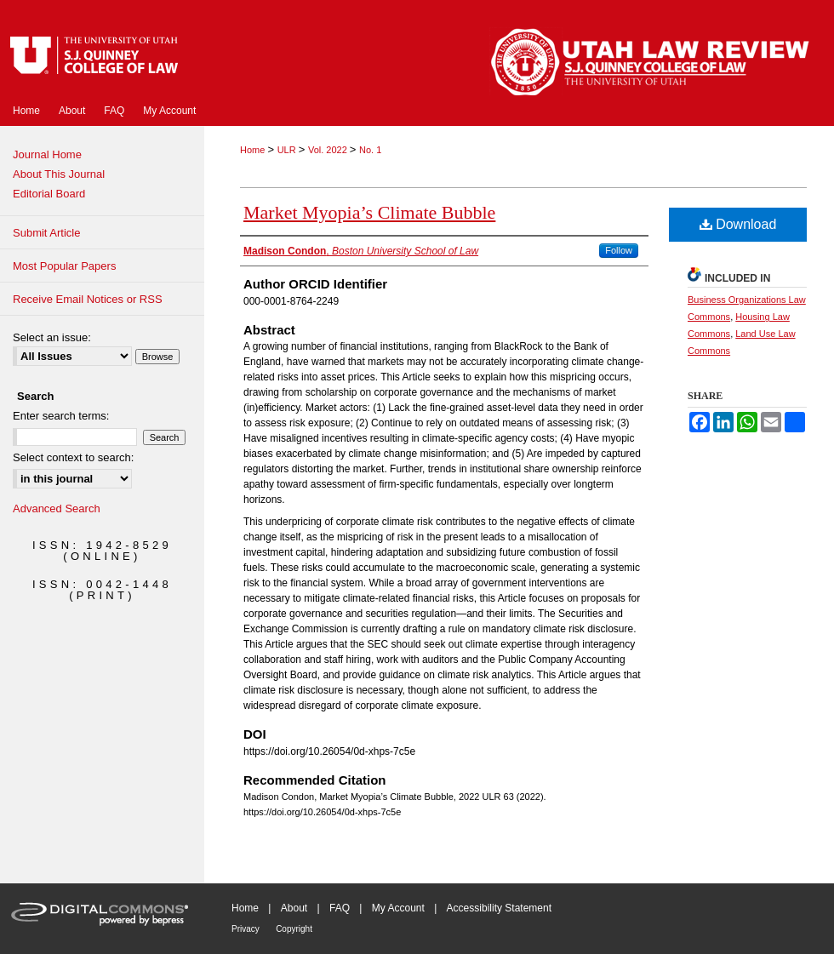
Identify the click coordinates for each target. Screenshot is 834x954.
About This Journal (59, 174)
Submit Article (46, 232)
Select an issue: (52, 337)
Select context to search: (73, 457)
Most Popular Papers (64, 266)
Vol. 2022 (329, 150)
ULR (288, 150)
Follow (618, 250)
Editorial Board (49, 193)
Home (253, 150)
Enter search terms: (61, 415)
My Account (398, 908)
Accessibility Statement (499, 908)
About (294, 908)
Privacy (245, 929)
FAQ (339, 908)
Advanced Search (56, 508)
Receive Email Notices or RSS (88, 299)
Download (738, 224)
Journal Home (47, 154)
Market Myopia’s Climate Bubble (369, 212)
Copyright (294, 929)
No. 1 (370, 150)
